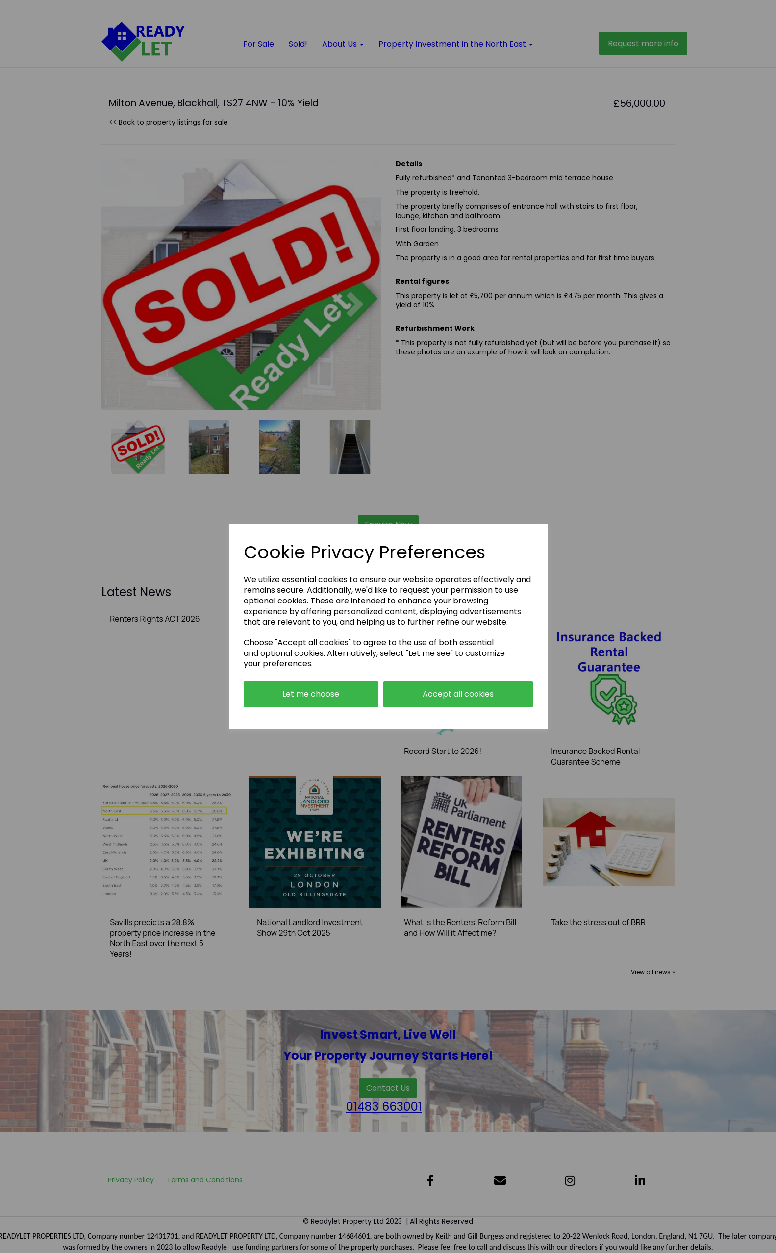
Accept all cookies (458, 694)
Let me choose (310, 694)
